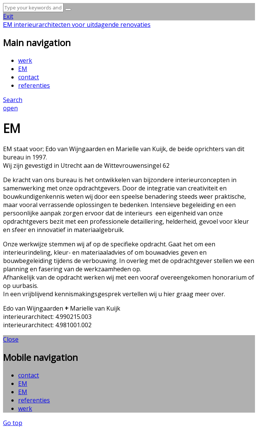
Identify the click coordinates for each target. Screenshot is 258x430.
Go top (12, 423)
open (10, 108)
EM (22, 69)
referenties (34, 85)
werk (25, 60)
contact (28, 77)
